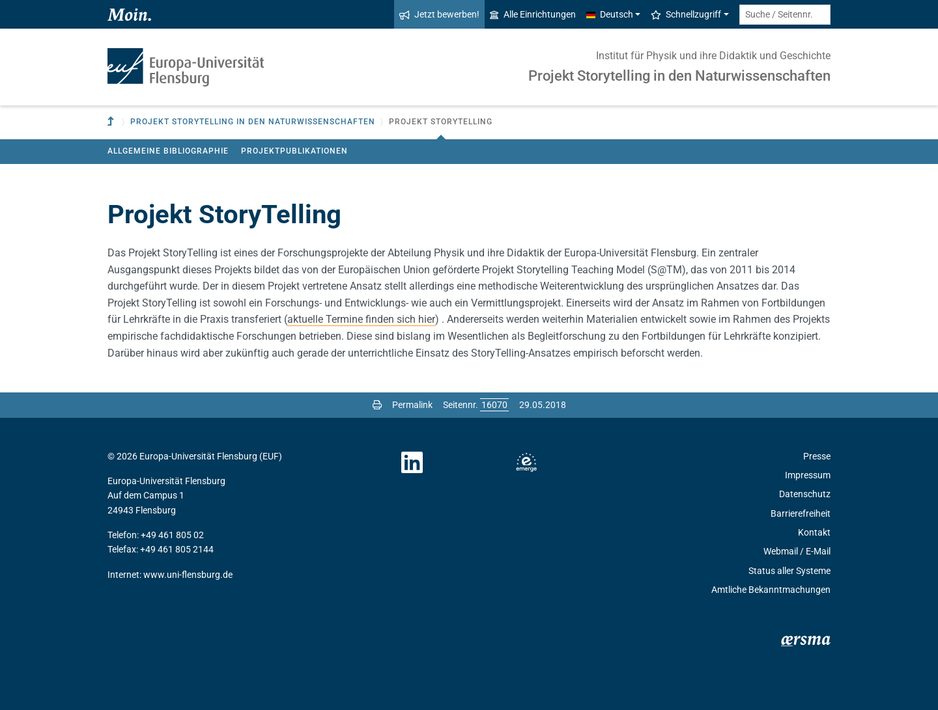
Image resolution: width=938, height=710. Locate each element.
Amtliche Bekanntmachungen (771, 589)
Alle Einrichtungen (533, 14)
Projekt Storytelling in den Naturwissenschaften (679, 76)
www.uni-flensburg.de (188, 574)
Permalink (412, 405)
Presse (817, 456)
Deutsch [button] (609, 14)
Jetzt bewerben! (439, 14)
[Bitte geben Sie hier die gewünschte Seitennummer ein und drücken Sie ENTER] (494, 404)
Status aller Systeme (789, 571)
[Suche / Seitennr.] (785, 15)
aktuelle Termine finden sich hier (361, 319)
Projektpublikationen (294, 151)
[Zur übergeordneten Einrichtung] (112, 122)
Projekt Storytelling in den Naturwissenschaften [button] (252, 121)
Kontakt (814, 532)
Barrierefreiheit (801, 513)
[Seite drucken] (377, 405)
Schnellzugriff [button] (686, 14)
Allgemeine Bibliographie (168, 151)
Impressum (808, 475)
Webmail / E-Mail (797, 551)
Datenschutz (805, 494)
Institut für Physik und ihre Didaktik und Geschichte (713, 55)
